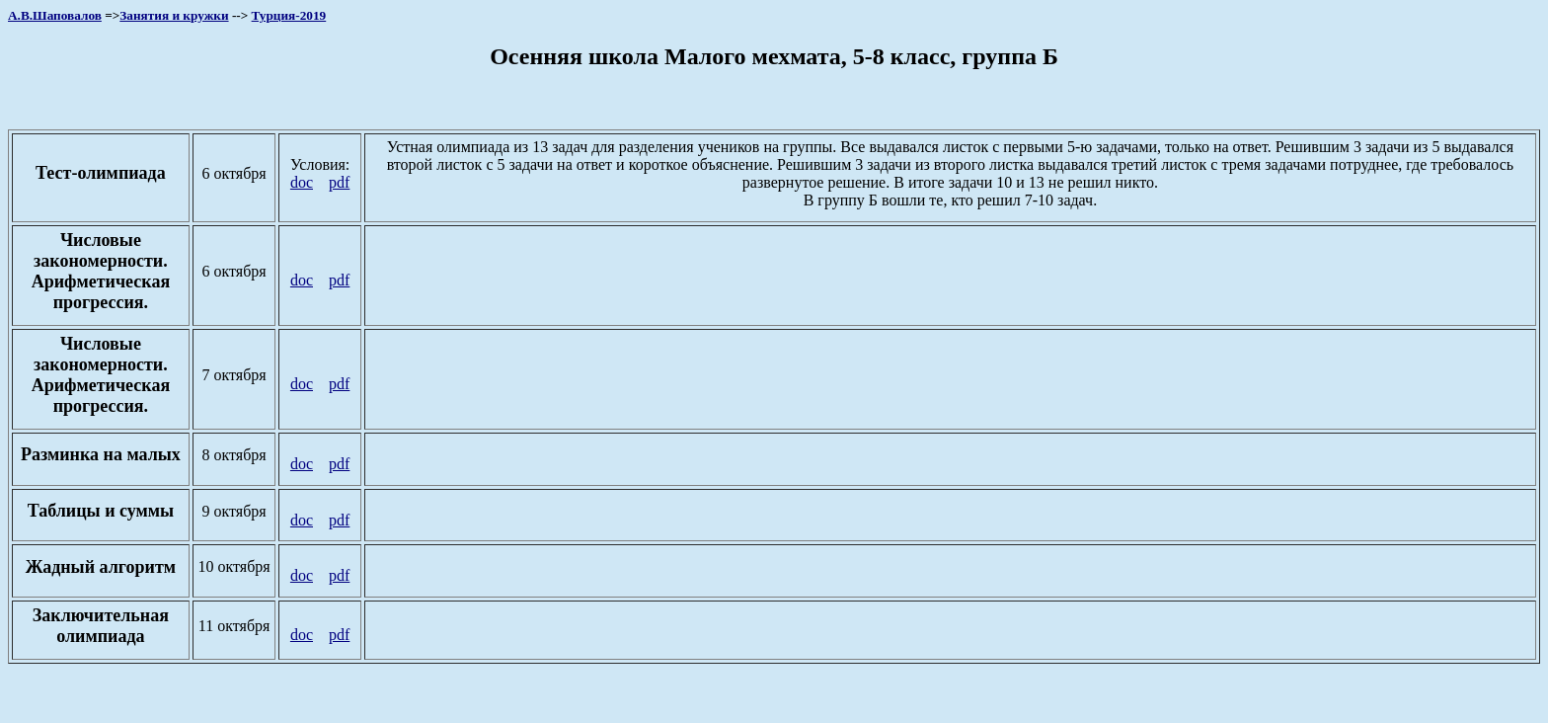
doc (301, 182)
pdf (339, 182)
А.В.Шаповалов (55, 15)
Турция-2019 (289, 15)
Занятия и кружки (173, 15)
